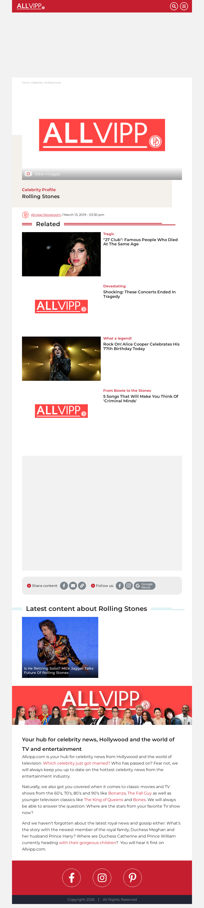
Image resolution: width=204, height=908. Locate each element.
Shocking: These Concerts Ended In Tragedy (139, 294)
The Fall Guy (140, 793)
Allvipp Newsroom (46, 215)
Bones (139, 799)
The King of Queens (103, 799)
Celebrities (36, 82)
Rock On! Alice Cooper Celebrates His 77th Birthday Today (141, 346)
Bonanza (117, 793)
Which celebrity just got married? (76, 763)
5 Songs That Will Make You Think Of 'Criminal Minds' (140, 398)
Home (25, 82)
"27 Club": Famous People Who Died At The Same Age (140, 242)
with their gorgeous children (87, 842)
